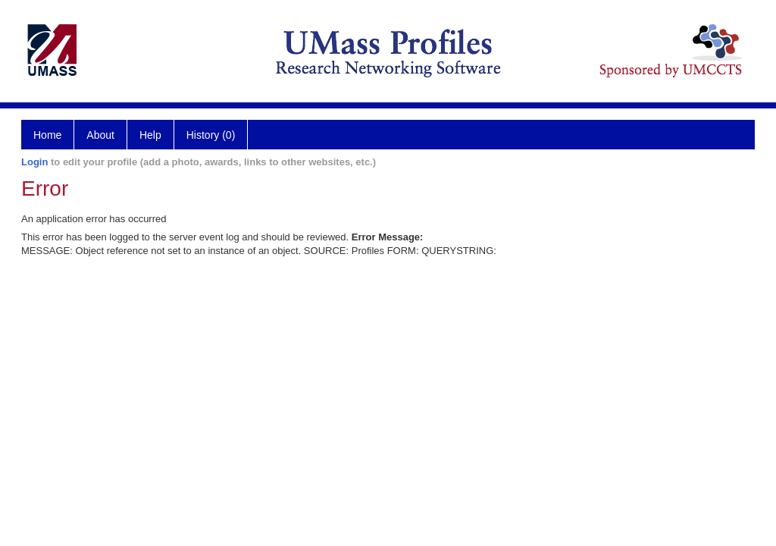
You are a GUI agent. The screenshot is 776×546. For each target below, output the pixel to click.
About (100, 135)
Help (150, 135)
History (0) (211, 135)
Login (34, 162)
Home (47, 135)
